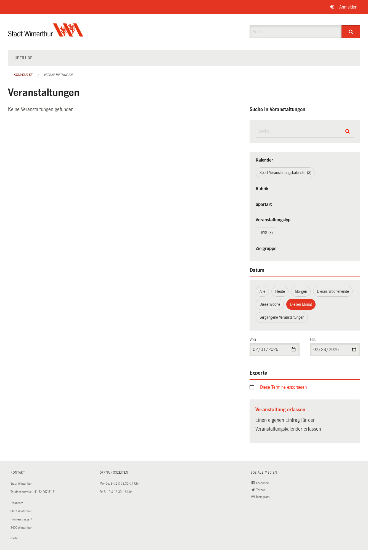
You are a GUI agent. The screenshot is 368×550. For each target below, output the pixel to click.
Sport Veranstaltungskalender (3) (285, 172)
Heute (280, 291)
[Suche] (350, 31)
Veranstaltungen (58, 75)
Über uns (23, 58)
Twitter (259, 490)
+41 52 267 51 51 (44, 492)
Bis (313, 339)
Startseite (23, 75)
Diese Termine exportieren (283, 387)
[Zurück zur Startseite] (45, 34)
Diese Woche (270, 304)
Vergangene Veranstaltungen (282, 317)
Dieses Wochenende (333, 291)
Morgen (301, 291)
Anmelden (348, 7)
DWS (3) (266, 232)
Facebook (260, 483)
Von (253, 339)
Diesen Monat (301, 304)
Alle (262, 291)
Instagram (261, 497)
